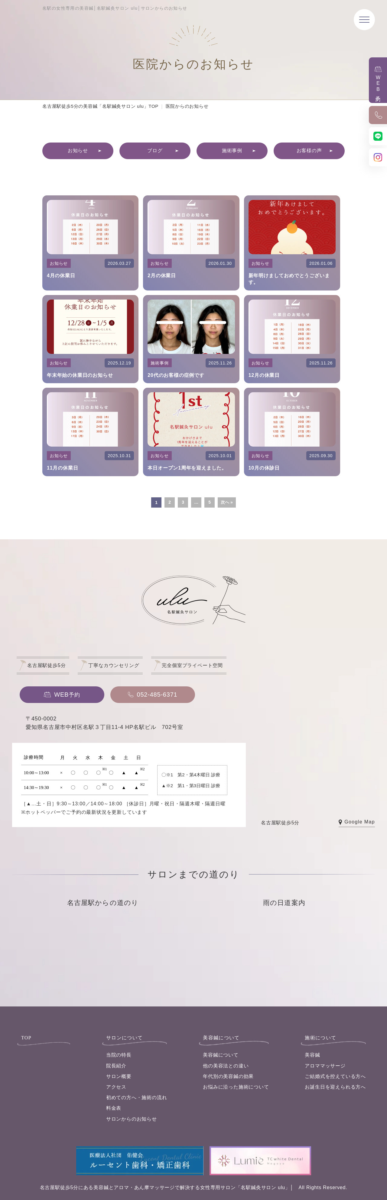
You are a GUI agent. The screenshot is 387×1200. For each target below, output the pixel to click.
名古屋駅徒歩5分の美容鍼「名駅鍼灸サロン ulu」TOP (100, 106)
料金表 (113, 1108)
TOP (26, 1037)
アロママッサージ (325, 1065)
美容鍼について (221, 1054)
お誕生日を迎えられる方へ (335, 1086)
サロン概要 (119, 1076)
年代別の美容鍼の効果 (228, 1076)
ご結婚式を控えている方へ (335, 1076)
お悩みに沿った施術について (236, 1086)
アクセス (116, 1086)
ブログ (154, 150)
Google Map (357, 822)
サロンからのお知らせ (131, 1118)
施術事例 (232, 150)
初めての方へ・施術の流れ (136, 1097)
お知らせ (78, 150)
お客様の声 (309, 150)
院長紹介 (116, 1065)
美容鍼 (312, 1054)
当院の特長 (119, 1054)
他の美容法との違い (226, 1065)
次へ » (227, 502)
